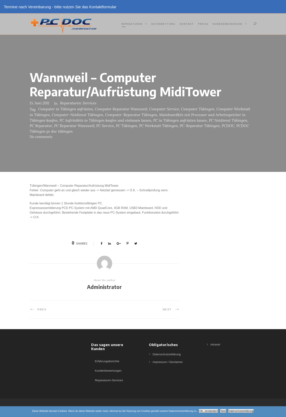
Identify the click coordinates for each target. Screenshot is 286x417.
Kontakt (187, 24)
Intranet (215, 344)
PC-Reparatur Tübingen (200, 125)
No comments (41, 136)
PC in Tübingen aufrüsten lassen (180, 120)
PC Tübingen (126, 125)
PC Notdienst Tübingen (228, 120)
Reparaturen (131, 24)
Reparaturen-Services (78, 103)
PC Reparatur (41, 125)
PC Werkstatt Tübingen (158, 125)
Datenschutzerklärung (167, 354)
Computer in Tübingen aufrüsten (65, 109)
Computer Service (164, 109)
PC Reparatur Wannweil (74, 125)
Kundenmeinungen (227, 24)
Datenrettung (163, 24)
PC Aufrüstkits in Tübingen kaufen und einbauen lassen (105, 120)
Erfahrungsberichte (107, 361)
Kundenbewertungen (108, 370)
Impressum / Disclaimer (168, 362)
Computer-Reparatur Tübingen (131, 114)
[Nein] (281, 412)
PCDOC (228, 125)
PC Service (105, 125)
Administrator (104, 287)
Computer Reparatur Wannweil (121, 109)
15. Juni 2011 (39, 103)
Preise (203, 24)
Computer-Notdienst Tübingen (77, 114)
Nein (223, 411)
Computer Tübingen (197, 109)
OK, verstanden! (208, 411)
